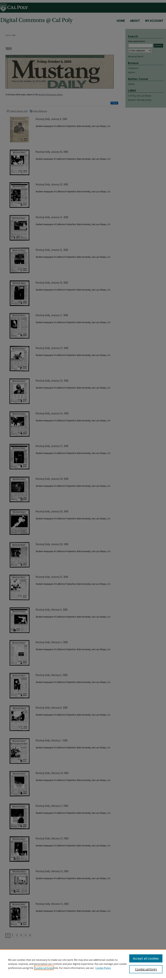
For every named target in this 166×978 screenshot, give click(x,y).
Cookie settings (44, 968)
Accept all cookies (146, 958)
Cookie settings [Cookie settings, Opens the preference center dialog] (146, 969)
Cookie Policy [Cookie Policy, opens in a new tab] (103, 968)
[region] (83, 963)
